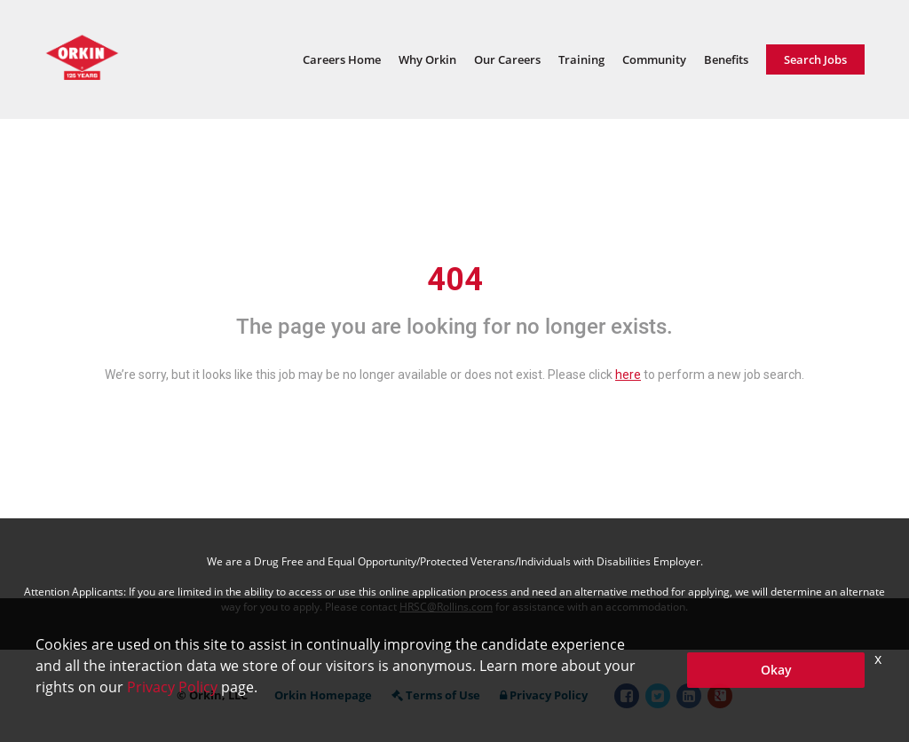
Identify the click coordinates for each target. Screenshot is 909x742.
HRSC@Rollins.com (446, 606)
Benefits (726, 59)
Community (654, 59)
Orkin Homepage (323, 695)
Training (581, 59)
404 (455, 279)
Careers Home (342, 59)
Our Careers (507, 59)
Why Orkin (427, 59)
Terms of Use (435, 695)
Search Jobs (815, 59)
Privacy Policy (544, 695)
